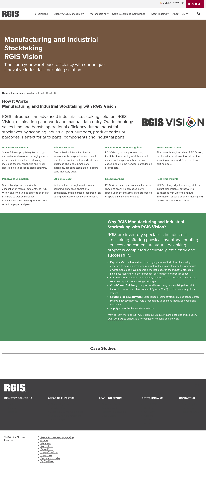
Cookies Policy (46, 445)
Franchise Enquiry (192, 412)
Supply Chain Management (69, 14)
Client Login (179, 2)
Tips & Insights (110, 408)
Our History (150, 408)
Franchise (149, 423)
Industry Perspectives (114, 412)
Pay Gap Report (47, 460)
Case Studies (109, 416)
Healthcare (13, 408)
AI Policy (44, 439)
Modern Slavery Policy (50, 457)
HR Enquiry (188, 408)
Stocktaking (41, 14)
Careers (148, 416)
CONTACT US (194, 4)
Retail (10, 404)
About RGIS (179, 14)
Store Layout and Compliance (128, 14)
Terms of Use (46, 454)
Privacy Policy (46, 448)
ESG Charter (45, 442)
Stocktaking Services (62, 404)
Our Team (149, 412)
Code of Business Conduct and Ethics (57, 436)
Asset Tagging (159, 14)
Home (5, 93)
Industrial (30, 93)
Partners (148, 419)
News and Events (111, 404)
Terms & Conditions (49, 451)
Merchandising (98, 14)
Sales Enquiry (189, 404)
